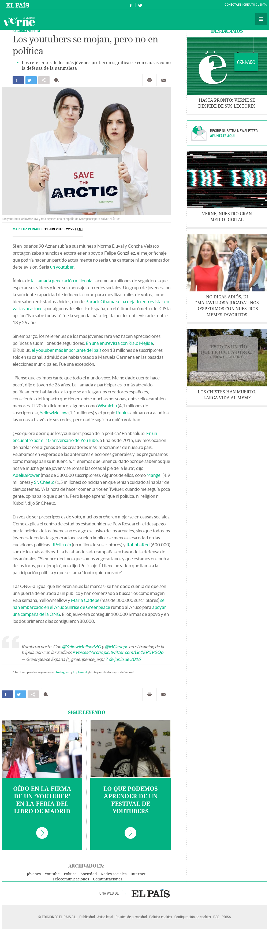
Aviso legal (105, 916)
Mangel (154, 475)
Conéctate (233, 4)
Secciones (261, 19)
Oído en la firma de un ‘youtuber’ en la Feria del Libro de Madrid (42, 800)
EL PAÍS (151, 893)
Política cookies (160, 916)
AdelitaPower (26, 475)
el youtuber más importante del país (66, 350)
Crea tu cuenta (255, 4)
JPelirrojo (61, 544)
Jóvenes (34, 874)
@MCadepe (116, 646)
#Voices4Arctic (87, 652)
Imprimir (149, 80)
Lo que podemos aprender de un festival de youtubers (130, 800)
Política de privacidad (131, 916)
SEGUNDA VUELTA (26, 30)
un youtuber (62, 266)
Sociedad (89, 874)
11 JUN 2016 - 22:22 (63, 229)
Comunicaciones (107, 879)
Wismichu (107, 405)
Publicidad (87, 916)
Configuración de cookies (192, 916)
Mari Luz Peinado (27, 229)
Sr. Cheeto (44, 482)
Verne (19, 21)
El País (18, 5)
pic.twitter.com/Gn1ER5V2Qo (133, 652)
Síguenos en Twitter (140, 5)
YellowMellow (54, 412)
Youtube (52, 874)
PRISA (226, 916)
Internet (137, 874)
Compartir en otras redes (44, 80)
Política (70, 874)
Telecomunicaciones (71, 879)
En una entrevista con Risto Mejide (119, 343)
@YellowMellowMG (81, 646)
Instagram (63, 672)
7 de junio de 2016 (123, 659)
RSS (216, 916)
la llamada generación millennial (62, 280)
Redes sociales (113, 874)
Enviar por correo (164, 80)
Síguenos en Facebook (130, 5)
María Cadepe (85, 600)
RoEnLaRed (138, 544)
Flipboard (80, 672)
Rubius (122, 412)
